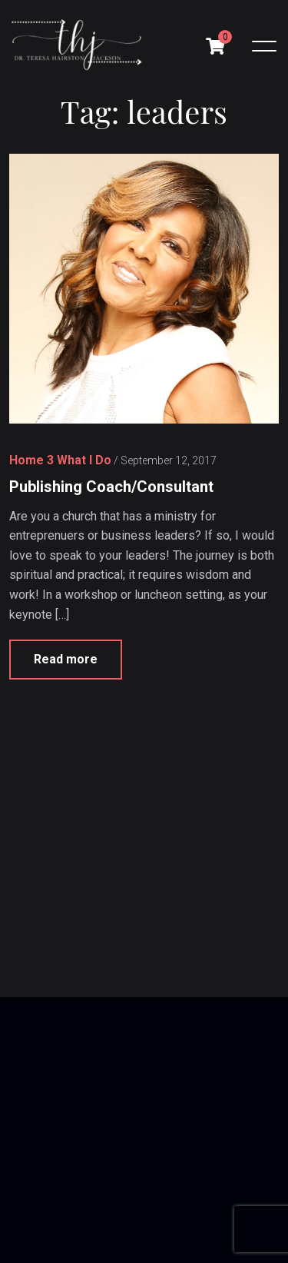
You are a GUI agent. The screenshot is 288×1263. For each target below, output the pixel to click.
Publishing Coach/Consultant (111, 486)
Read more (66, 660)
